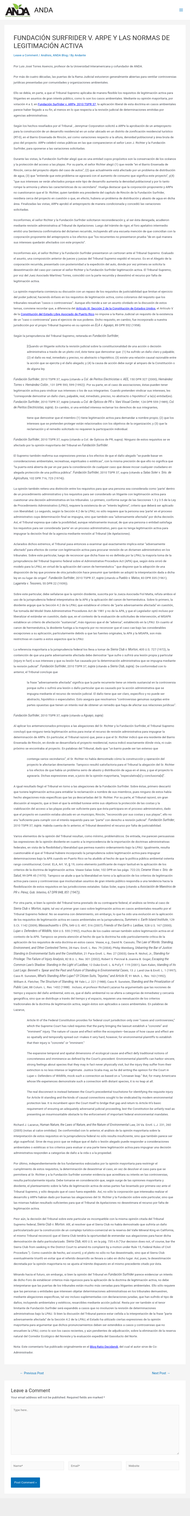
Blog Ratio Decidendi (104, 1346)
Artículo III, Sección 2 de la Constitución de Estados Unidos (115, 308)
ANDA (43, 10)
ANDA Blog (60, 55)
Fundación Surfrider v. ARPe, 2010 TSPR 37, (67, 104)
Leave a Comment (26, 55)
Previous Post (32, 1373)
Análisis (46, 55)
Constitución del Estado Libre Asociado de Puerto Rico (57, 314)
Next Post (161, 1373)
